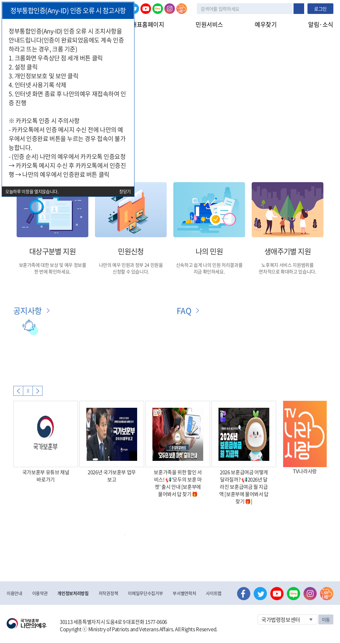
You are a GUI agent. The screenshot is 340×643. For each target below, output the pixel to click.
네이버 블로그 (157, 8)
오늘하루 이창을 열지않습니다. (32, 191)
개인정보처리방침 (72, 593)
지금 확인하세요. (209, 271)
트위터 (260, 593)
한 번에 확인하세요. (52, 271)
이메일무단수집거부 (145, 593)
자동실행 (28, 391)
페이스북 (243, 593)
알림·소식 (320, 24)
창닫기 (125, 191)
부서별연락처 (184, 593)
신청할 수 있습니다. (131, 271)
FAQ (184, 311)
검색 (299, 8)
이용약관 (40, 593)
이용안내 (14, 593)
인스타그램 (169, 8)
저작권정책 (108, 593)
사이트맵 (213, 593)
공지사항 (27, 311)
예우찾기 (266, 24)
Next (37, 391)
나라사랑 (181, 8)
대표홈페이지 (147, 24)
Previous (18, 391)
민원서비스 (209, 24)
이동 (326, 619)
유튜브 (145, 8)
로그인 (320, 8)
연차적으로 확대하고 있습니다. (287, 271)
